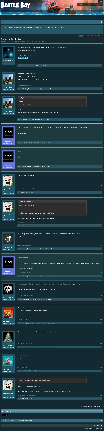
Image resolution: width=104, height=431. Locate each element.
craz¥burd (6, 321)
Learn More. (60, 27)
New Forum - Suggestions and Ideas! (92, 35)
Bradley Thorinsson (28, 249)
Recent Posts (16, 17)
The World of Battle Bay (15, 41)
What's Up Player (27, 89)
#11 (101, 319)
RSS (101, 425)
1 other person (47, 347)
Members (14, 12)
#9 (101, 272)
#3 (101, 116)
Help (89, 425)
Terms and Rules (89, 428)
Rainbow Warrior (27, 66)
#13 (101, 367)
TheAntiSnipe (7, 141)
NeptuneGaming (37, 89)
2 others (43, 166)
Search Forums (6, 17)
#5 (101, 163)
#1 (101, 62)
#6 (101, 189)
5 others (43, 142)
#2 (101, 85)
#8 (101, 245)
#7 (101, 222)
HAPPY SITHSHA (32, 41)
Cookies (81, 35)
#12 (101, 343)
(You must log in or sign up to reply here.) (91, 406)
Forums (5, 12)
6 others (47, 89)
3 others (44, 299)
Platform (9, 5)
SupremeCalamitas (8, 190)
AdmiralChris (7, 247)
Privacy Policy (99, 428)
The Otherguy (8, 87)
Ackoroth (35, 142)
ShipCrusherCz (35, 299)
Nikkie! (20, 66)
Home (93, 425)
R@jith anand (38, 66)
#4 (101, 139)
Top (98, 425)
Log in (100, 1)
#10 (101, 295)
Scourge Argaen (8, 297)
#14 (101, 395)
